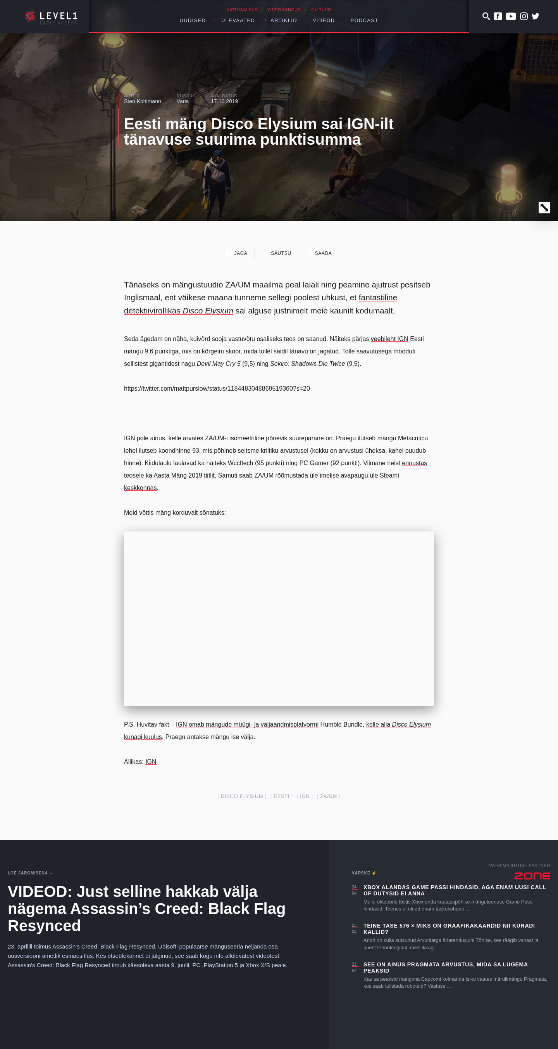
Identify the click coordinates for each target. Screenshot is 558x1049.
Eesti (281, 796)
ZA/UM (328, 796)
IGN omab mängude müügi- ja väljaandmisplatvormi (247, 724)
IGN (150, 761)
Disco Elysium (242, 796)
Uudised (193, 20)
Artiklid (283, 20)
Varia (183, 101)
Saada (319, 253)
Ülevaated (238, 20)
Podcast (365, 20)
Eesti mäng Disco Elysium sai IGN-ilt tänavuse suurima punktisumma (259, 131)
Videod (324, 20)
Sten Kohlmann (142, 101)
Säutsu (277, 253)
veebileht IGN (389, 339)
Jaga (237, 253)
